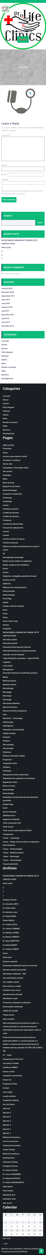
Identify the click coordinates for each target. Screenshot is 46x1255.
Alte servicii (7, 471)
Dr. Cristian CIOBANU (11, 929)
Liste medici (7, 1092)
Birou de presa (8, 483)
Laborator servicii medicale (13, 655)
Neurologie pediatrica (11, 703)
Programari (7, 760)
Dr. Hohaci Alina (9, 908)
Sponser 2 (7, 1129)
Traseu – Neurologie (11, 856)
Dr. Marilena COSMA (11, 933)
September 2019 (8, 296)
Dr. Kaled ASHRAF (10, 945)
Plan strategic (8, 745)
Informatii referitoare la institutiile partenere (20, 673)
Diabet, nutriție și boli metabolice (16, 565)
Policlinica (7, 752)
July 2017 (5, 311)
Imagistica (7, 629)
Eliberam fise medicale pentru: (15, 587)
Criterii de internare (10, 543)
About (5, 453)
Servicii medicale (9, 812)
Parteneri (6, 737)
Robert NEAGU (8, 920)
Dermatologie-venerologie (13, 557)
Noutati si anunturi (8, 367)
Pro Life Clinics (9, 1104)
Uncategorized (7, 378)
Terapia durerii (8, 1015)
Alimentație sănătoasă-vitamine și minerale (20, 966)
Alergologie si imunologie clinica (16, 468)
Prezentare (7, 448)
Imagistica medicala (11, 1100)
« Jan (5, 1243)
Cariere (6, 505)
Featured (4, 356)
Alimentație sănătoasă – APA (14, 974)
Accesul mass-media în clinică (15, 456)
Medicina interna (9, 685)
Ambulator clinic (9, 1199)
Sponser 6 (7, 1113)
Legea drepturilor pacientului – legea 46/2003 (21, 658)
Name (4, 165)
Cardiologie (7, 498)
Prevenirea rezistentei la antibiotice (17, 1003)
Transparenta (8, 834)
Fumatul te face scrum (12, 990)
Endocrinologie (9, 591)
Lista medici (7, 666)
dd (4, 554)
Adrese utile (7, 464)
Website (4, 180)
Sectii (5, 808)
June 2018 (5, 303)
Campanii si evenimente (12, 494)
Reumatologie (8, 790)
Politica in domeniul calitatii (14, 756)
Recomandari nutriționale (13, 1007)
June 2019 (5, 300)
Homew (6, 625)
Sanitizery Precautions (12, 1145)
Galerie (4, 360)
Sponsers (5, 375)
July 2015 (5, 318)
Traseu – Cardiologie (11, 838)
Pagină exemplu (9, 733)
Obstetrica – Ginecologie (12, 718)
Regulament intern (10, 782)
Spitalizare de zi (9, 815)
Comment (6, 135)
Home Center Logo (10, 621)
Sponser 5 (7, 1117)
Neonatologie (8, 688)
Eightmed (6, 584)
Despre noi (7, 1080)
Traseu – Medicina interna (13, 853)
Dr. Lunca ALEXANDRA (12, 1174)
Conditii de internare (11, 513)
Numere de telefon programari (15, 711)
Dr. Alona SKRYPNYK (11, 941)
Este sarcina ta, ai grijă (12, 986)
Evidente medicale (10, 961)
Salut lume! (7, 957)
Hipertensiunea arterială (12, 994)
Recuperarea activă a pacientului (16, 775)
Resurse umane (9, 786)
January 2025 (6, 288)
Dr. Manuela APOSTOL (12, 1178)
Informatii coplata (10, 640)
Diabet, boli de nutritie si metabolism (17, 561)
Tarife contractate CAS (12, 823)
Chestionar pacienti (10, 509)
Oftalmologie (8, 722)
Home (5, 614)
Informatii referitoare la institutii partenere (19, 651)
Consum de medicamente (13, 528)
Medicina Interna (9, 681)
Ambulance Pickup (10, 1162)
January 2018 (6, 307)
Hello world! (6, 247)
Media (5, 677)
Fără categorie (7, 352)
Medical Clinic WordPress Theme (15, 1249)
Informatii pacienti (10, 643)
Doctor (5, 569)
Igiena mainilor (9, 1019)
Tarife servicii (8, 827)
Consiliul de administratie (13, 524)
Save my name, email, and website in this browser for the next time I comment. (22, 192)
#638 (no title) (8, 445)
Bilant (5, 479)
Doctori (4, 345)
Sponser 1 (7, 1133)
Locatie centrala (9, 1096)
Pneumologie (8, 748)
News (3, 363)
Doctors (4, 348)
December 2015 (7, 315)
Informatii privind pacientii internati (17, 647)
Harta (5, 610)
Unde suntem (8, 1191)
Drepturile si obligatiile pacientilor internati (20, 576)
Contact (6, 531)
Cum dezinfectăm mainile (13, 978)
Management (8, 670)
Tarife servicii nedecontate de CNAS (17, 830)
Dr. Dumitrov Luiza (10, 912)
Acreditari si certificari (11, 460)
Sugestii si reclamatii (11, 819)
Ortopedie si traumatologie (13, 730)
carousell (5, 341)
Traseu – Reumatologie (12, 860)
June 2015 (5, 322)
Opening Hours (9, 1158)
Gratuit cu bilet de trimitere (13, 606)
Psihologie (7, 771)
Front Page (7, 599)
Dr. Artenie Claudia (10, 1170)
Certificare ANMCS (10, 1067)
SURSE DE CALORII (10, 1011)
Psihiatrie (6, 767)
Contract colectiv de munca (13, 539)
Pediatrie (6, 741)
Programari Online (10, 1084)
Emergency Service (10, 1166)
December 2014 (7, 326)
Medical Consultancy (11, 1154)
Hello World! (8, 1187)
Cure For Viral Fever (10, 1141)
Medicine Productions (11, 1137)
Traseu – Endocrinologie (12, 849)
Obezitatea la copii (10, 998)
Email (4, 174)
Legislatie (7, 662)
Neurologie (7, 692)
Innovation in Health (11, 1063)
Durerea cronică (9, 580)
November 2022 (7, 292)
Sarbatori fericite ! (10, 900)
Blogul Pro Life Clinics (11, 486)
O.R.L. (5, 715)
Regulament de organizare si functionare (19, 778)
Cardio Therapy (9, 1150)
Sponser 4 (7, 1121)
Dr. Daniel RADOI (9, 916)
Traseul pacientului (10, 864)
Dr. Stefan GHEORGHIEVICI (13, 1182)
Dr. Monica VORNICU (11, 937)
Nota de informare (10, 707)
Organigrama (8, 726)
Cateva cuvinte (9, 1072)
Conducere (7, 520)
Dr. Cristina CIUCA (10, 924)
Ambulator (7, 475)
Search (8, 216)
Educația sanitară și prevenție (14, 970)
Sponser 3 (7, 1125)
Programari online (10, 763)
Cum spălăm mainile (11, 982)
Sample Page (8, 804)
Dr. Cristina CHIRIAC (11, 949)
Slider (3, 371)
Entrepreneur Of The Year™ (13, 1059)
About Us (6, 1108)
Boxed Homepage (10, 490)
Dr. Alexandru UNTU (11, 904)
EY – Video (7, 1055)
